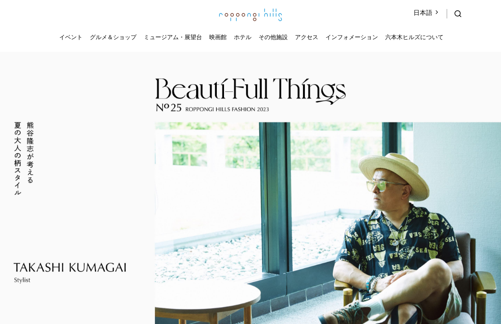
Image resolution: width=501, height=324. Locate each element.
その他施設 (273, 37)
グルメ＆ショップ (113, 37)
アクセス (306, 37)
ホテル (242, 37)
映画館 (218, 37)
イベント (71, 37)
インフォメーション (351, 37)
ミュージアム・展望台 (173, 37)
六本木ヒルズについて (414, 37)
